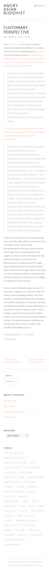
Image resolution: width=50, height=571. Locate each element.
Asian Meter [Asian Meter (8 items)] (11, 472)
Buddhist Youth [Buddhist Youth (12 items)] (13, 482)
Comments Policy (10, 417)
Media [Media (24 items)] (35, 501)
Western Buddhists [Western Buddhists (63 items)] (15, 540)
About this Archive (10, 401)
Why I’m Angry (9, 406)
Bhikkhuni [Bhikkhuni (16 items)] (10, 477)
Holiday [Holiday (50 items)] (32, 492)
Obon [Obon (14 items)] (41, 506)
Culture (29, 335)
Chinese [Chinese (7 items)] (9, 487)
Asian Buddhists (13, 335)
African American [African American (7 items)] (14, 453)
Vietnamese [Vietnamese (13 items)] (36, 535)
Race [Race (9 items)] (20, 516)
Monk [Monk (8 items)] (22, 506)
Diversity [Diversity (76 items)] (33, 487)
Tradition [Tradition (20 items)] (10, 535)
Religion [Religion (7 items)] (30, 516)
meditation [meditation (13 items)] (10, 506)
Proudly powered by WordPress (25, 562)
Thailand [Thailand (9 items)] (20, 530)
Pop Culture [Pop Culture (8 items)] (37, 511)
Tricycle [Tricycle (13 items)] (22, 535)
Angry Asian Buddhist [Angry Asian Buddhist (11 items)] (16, 463)
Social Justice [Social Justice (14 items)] (12, 525)
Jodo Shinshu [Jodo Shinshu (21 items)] (12, 501)
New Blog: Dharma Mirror (12, 361)
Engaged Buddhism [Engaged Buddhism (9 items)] (15, 492)
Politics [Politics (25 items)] (24, 511)
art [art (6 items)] (32, 463)
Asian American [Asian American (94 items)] (12, 468)
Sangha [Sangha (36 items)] (8, 520)
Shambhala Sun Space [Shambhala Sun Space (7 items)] (27, 520)
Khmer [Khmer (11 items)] (25, 501)
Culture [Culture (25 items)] (20, 487)
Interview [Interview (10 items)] (10, 496)
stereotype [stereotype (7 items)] (29, 525)
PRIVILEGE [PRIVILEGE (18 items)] (9, 516)
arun (27, 37)
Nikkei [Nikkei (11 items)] (32, 506)
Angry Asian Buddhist (14, 9)
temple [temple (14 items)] (8, 530)
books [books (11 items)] (21, 477)
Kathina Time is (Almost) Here (37, 361)
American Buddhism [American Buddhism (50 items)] (15, 458)
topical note (13, 44)
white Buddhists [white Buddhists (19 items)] (13, 544)
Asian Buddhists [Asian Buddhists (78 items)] (32, 468)
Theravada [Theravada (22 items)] (33, 530)
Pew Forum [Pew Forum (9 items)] (10, 511)
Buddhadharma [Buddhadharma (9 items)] (36, 477)
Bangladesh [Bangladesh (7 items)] (26, 472)
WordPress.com (33, 565)
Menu (41, 5)
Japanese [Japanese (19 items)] (22, 496)
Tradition (10, 339)
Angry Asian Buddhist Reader (14, 412)
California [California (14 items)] (30, 482)
